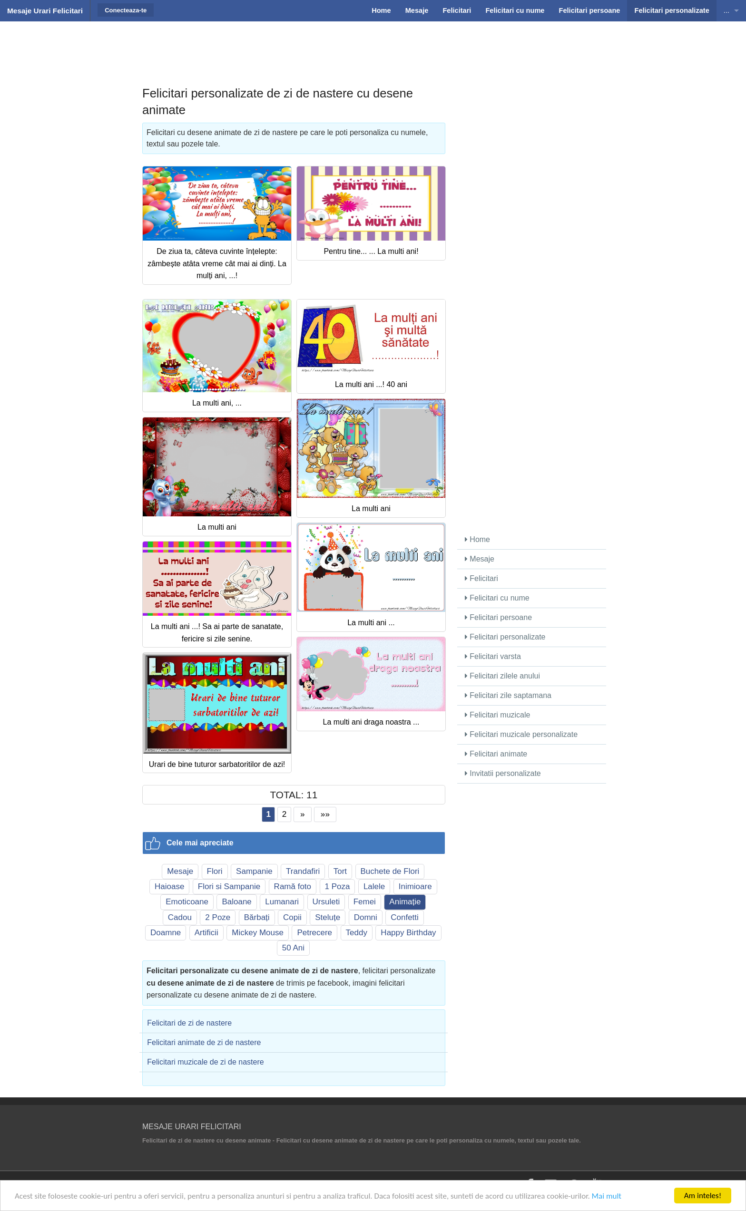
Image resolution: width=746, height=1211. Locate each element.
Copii (292, 917)
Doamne (165, 932)
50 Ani (293, 947)
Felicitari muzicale (497, 715)
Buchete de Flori (390, 871)
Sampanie (254, 871)
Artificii (206, 932)
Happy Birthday (408, 932)
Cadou (180, 917)
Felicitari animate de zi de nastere (204, 1042)
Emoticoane (187, 901)
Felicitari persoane (498, 617)
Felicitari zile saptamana (508, 695)
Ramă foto (292, 886)
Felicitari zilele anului (502, 676)
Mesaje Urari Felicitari (45, 11)
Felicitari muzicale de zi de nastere (205, 1062)
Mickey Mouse (258, 932)
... (726, 10)
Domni (365, 917)
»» (325, 814)
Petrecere (314, 932)
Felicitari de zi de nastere (189, 1023)
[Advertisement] (373, 45)
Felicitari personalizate (505, 637)
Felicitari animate (496, 754)
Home (477, 539)
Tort (340, 871)
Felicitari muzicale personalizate (521, 734)
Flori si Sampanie (229, 886)
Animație (405, 901)
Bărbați (257, 917)
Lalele (374, 886)
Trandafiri (303, 871)
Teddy (356, 932)
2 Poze (217, 917)
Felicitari (481, 578)
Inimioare (415, 886)
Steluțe (327, 917)
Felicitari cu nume (497, 598)
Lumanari (282, 901)
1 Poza (337, 886)
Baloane (236, 901)
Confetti (405, 917)
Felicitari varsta (493, 656)
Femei (364, 901)
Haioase (169, 886)
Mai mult (607, 1197)
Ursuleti (326, 901)
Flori (215, 871)
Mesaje (180, 871)
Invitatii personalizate (503, 773)
